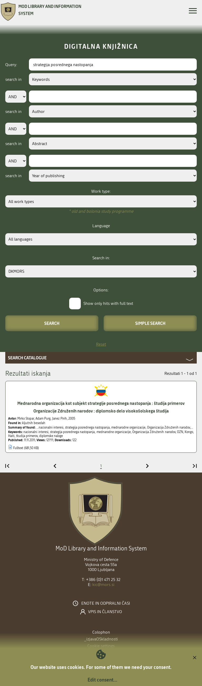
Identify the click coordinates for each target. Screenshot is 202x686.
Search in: (101, 257)
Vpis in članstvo (105, 612)
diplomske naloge (51, 436)
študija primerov (27, 436)
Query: (11, 64)
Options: (101, 289)
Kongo (189, 432)
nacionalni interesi (35, 432)
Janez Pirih (59, 418)
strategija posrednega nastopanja (72, 432)
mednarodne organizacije (114, 432)
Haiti (11, 436)
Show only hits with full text (108, 303)
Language (101, 225)
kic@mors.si (103, 584)
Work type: (101, 191)
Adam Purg (43, 418)
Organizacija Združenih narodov (153, 432)
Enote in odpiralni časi (105, 603)
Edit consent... (102, 679)
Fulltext (18, 448)
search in (13, 79)
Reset (101, 344)
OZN (180, 432)
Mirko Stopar (25, 418)
